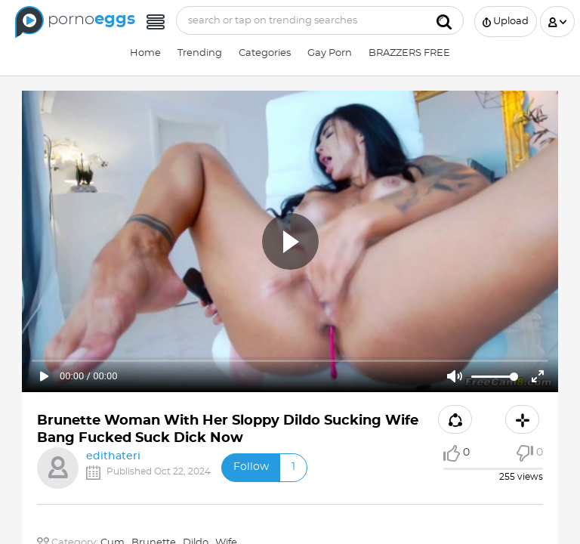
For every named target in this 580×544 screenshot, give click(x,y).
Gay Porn (329, 53)
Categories (265, 53)
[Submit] (444, 20)
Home (145, 53)
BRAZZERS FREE (409, 53)
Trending (199, 53)
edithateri (113, 456)
